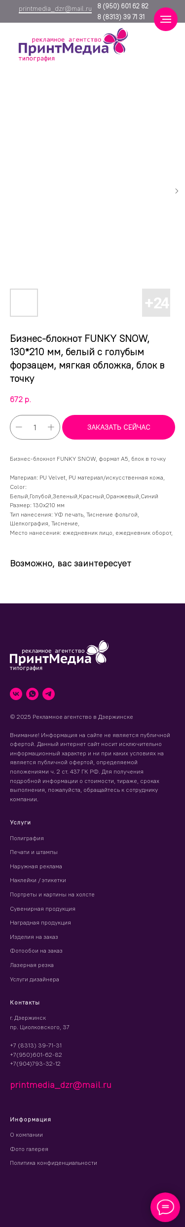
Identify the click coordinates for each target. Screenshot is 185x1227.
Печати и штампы (34, 851)
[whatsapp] (32, 694)
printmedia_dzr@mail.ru (55, 8)
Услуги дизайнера (34, 979)
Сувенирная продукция (42, 908)
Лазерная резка (32, 964)
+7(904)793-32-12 (35, 1063)
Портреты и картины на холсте (52, 894)
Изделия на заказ (34, 936)
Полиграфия (27, 838)
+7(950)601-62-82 (36, 1054)
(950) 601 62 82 (124, 6)
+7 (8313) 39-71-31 (36, 1045)
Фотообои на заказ (36, 950)
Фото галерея (29, 1149)
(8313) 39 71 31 (123, 17)
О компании (26, 1134)
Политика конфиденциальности (53, 1162)
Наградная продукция (40, 922)
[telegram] (48, 694)
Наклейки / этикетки (38, 880)
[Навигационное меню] (165, 19)
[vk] (16, 694)
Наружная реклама (36, 866)
